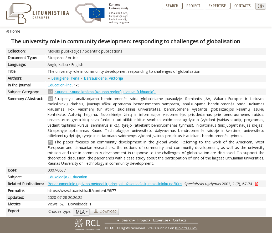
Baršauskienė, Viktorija (103, 78)
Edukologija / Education (67, 177)
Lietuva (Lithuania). (140, 92)
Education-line (59, 85)
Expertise (217, 5)
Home (15, 31)
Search (172, 5)
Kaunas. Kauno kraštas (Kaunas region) (87, 92)
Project (193, 5)
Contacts (242, 5)
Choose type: (59, 211)
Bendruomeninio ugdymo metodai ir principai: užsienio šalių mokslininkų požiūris (115, 184)
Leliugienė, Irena (65, 78)
